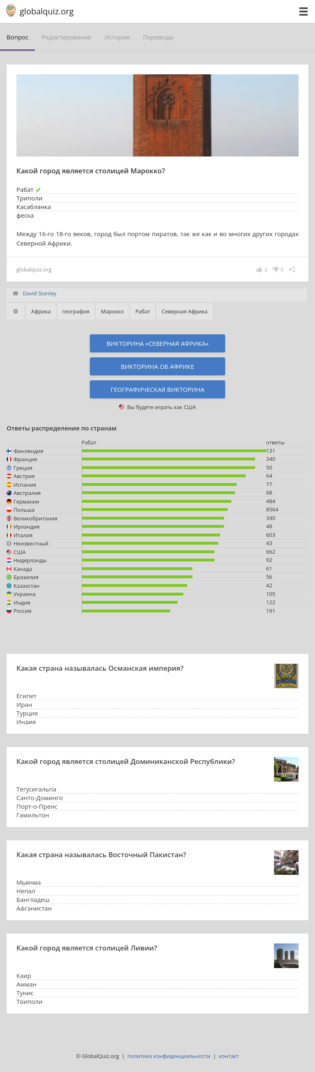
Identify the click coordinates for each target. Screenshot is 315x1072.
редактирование (66, 37)
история (117, 37)
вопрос (17, 37)
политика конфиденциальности (169, 1056)
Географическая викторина (158, 389)
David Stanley (39, 293)
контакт (229, 1056)
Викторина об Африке (157, 366)
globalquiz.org (47, 11)
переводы (158, 37)
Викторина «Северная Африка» (157, 343)
